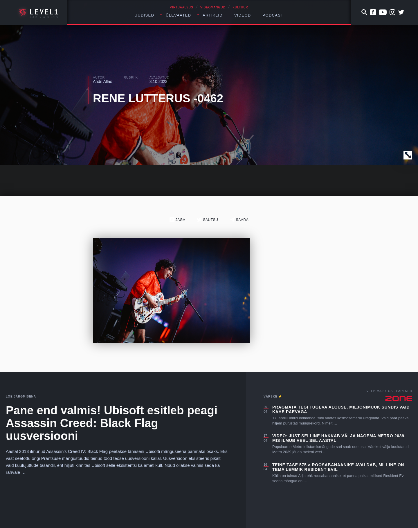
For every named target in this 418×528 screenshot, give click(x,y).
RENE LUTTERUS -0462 (158, 98)
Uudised (144, 15)
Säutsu (207, 219)
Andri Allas (102, 81)
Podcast (273, 15)
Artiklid (213, 15)
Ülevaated (178, 15)
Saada (239, 219)
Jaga (177, 219)
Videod (242, 15)
